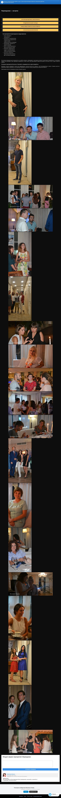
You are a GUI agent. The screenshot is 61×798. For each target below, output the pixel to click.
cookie (19, 1)
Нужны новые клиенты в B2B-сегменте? (30, 26)
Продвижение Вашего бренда (30, 23)
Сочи (31, 796)
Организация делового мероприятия (30, 19)
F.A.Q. (25, 796)
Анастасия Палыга (11, 774)
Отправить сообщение (30, 769)
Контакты (21, 796)
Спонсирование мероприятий (30, 30)
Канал (26, 791)
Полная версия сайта (37, 796)
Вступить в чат (33, 791)
